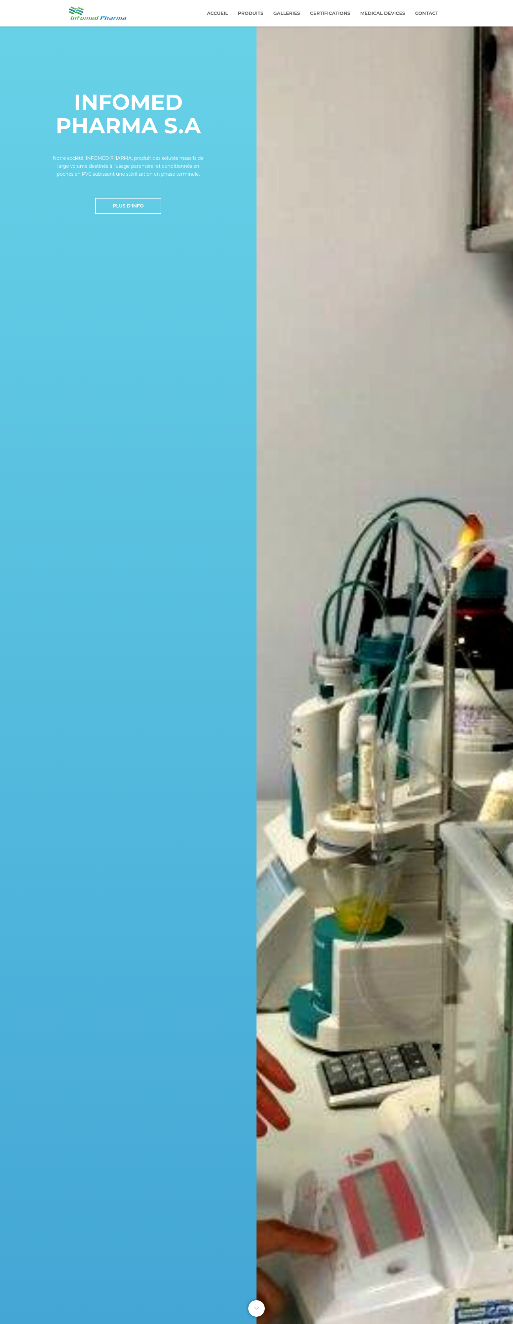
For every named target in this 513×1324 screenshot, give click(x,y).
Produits (250, 13)
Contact (426, 13)
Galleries (286, 13)
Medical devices (382, 13)
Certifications (330, 13)
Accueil (217, 13)
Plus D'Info (128, 206)
